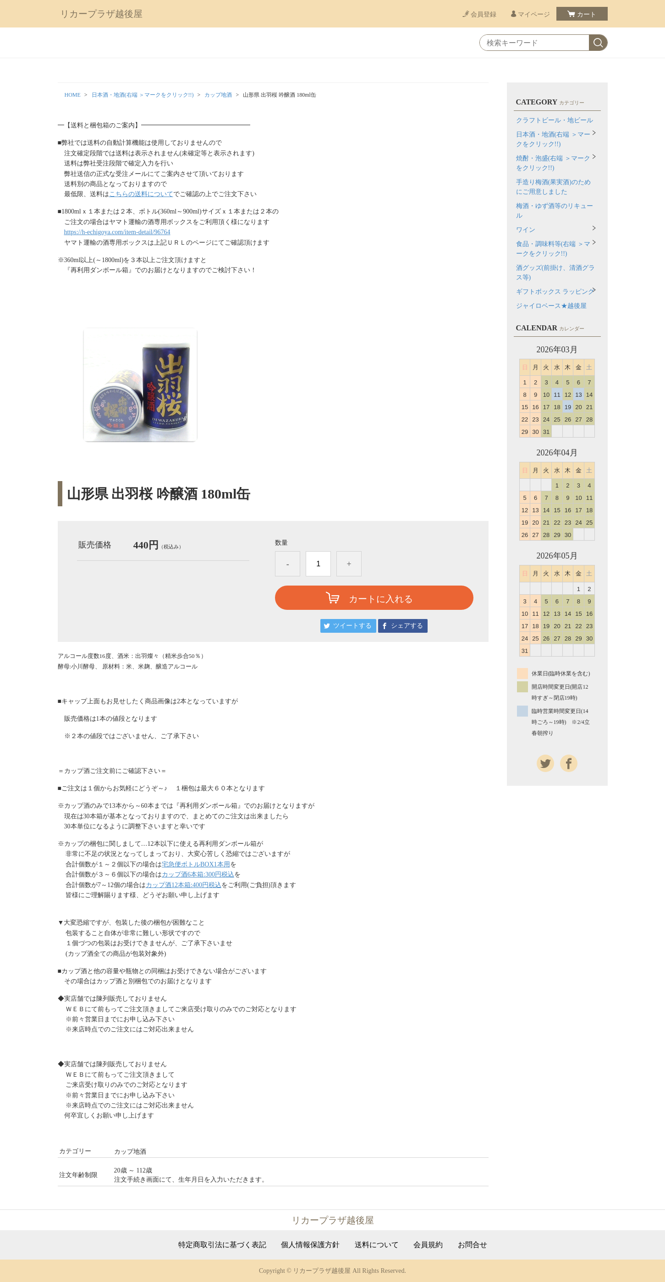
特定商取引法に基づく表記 (222, 1245)
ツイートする (352, 625)
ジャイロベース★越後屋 (551, 305)
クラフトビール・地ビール (554, 120)
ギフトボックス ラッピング (555, 291)
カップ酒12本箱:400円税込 (183, 885)
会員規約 (428, 1245)
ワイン (525, 229)
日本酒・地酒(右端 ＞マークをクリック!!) (143, 95)
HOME (73, 95)
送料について (377, 1245)
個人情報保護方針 (310, 1245)
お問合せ (472, 1245)
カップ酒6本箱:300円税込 (198, 874)
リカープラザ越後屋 (101, 14)
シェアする (407, 625)
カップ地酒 (218, 95)
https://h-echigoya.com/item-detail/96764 (117, 232)
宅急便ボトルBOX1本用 (196, 864)
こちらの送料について (141, 194)
